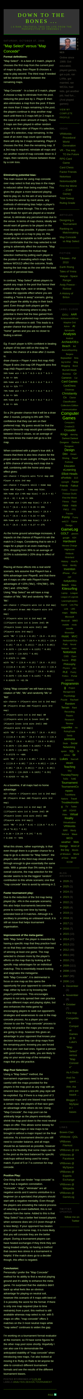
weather (66, 841)
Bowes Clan (67, 1132)
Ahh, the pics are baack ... (72, 1090)
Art (74, 346)
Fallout (74, 485)
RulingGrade (69, 731)
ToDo (65, 779)
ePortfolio (66, 477)
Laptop (64, 593)
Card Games (70, 381)
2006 (66, 981)
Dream (73, 454)
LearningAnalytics (70, 601)
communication (69, 409)
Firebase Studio (69, 494)
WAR (65, 830)
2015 (66, 933)
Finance (74, 490)
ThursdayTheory (69, 775)
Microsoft (69, 617)
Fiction (64, 490)
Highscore (70, 549)
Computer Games (70, 415)
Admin (67, 326)
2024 (66, 891)
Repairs (69, 716)
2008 (66, 970)
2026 (66, 881)
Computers (69, 422)
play (74, 668)
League (74, 593)
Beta (76, 358)
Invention (69, 569)
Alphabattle (69, 330)
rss (76, 727)
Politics (65, 676)
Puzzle (64, 699)
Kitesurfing (69, 588)
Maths (73, 612)
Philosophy (70, 664)
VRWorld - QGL (69, 1136)
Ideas (64, 565)
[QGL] (65, 314)
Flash (74, 502)
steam (69, 762)
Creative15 (69, 427)
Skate (65, 743)
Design (30, 1368)
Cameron (66, 377)
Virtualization (69, 822)
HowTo (74, 561)
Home (30, 1386)
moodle (69, 628)
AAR (74, 314)
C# (75, 373)
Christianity (69, 393)
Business (67, 374)
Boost (75, 366)
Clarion (72, 397)
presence (69, 680)
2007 (66, 976)
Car (76, 378)
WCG (69, 838)
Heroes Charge (69, 545)
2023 (66, 896)
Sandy (69, 735)
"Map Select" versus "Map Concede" (25, 48)
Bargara (69, 354)
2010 (66, 960)
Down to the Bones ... (41, 18)
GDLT (65, 533)
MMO (75, 620)
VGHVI (72, 810)
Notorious (65, 176)
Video (64, 814)
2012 (66, 949)
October (71, 1004)
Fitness (65, 502)
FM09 (74, 505)
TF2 (70, 771)
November (72, 995)
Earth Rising (67, 267)
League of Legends (69, 597)
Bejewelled (66, 358)
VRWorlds (69, 826)
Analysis (19, 1368)
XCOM (69, 862)
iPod (74, 573)
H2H (74, 538)
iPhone (66, 573)
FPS (74, 509)
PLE (65, 672)
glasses (74, 534)
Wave (74, 834)
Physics (66, 668)
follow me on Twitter (72, 1219)
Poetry (73, 672)
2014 (66, 939)
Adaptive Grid (69, 322)
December (72, 985)
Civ (65, 397)
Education (69, 466)
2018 (66, 918)
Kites (73, 585)
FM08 (65, 505)
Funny (66, 517)
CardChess (69, 385)
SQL (71, 751)
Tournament (43, 1368)
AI (73, 326)
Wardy (73, 830)
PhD (73, 660)
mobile (65, 624)
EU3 (76, 478)
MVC (75, 636)
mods (74, 625)
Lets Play (74, 605)
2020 (66, 907)
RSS (51, 1381)
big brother (66, 362)
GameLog (69, 529)
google (66, 537)
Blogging (65, 366)
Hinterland (69, 557)
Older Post (50, 1386)
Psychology (69, 696)
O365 (66, 656)
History (64, 561)
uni (64, 810)
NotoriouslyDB (68, 181)
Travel (74, 798)
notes (74, 648)
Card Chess (67, 167)
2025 (66, 886)
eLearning (69, 469)
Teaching (69, 766)
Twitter (74, 807)
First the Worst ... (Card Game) (68, 189)
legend (64, 605)
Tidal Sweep (67, 198)
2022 (66, 902)
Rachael (74, 699)
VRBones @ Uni (69, 1150)
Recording (69, 711)
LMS (73, 609)
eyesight (65, 482)
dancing (74, 434)
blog (76, 362)
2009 (66, 965)
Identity (73, 565)
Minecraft (65, 621)
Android (69, 338)
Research (69, 719)
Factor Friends (68, 171)
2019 (66, 912)
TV (66, 806)
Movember (69, 633)
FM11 (66, 509)
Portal (74, 676)
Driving (65, 458)
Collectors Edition (69, 405)
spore (64, 751)
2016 (66, 928)
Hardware (69, 541)
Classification (69, 401)
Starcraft (74, 759)
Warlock (65, 834)
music (65, 636)
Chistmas (69, 389)
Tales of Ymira (68, 271)
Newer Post (10, 1386)
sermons (69, 739)
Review (69, 723)
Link (66, 609)
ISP (69, 577)
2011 (66, 954)
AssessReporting (69, 350)
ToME (73, 779)
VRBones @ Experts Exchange (67, 1175)
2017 (66, 923)
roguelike (67, 727)
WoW (74, 858)
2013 (66, 944)
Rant (74, 707)
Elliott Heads (70, 473)
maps (65, 612)
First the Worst (69, 497)
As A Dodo (72, 1072)
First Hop (71, 1012)
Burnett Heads (69, 370)
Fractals (69, 514)
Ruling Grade (67, 202)
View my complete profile (66, 114)
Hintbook (69, 553)
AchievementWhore (69, 318)
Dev (65, 454)
